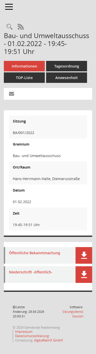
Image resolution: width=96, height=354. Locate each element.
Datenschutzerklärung (32, 336)
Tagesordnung (66, 66)
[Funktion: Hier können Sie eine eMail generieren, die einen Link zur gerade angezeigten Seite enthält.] (11, 93)
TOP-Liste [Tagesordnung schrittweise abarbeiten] (24, 77)
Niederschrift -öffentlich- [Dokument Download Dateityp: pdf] (30, 272)
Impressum (24, 331)
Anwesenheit (66, 77)
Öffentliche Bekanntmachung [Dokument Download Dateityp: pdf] (34, 253)
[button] (84, 255)
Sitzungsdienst (72, 313)
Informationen (24, 66)
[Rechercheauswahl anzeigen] (9, 27)
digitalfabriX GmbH (48, 340)
